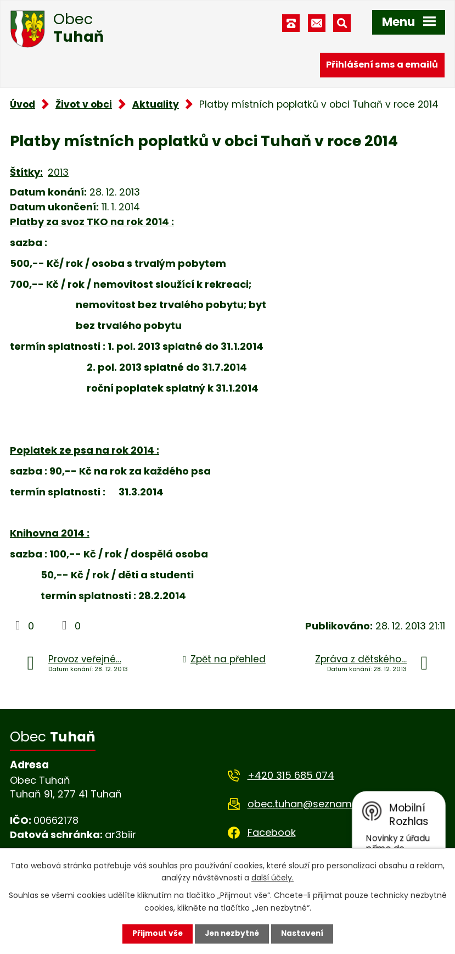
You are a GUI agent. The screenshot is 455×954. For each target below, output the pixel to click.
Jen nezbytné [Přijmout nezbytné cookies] (232, 933)
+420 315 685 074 (291, 775)
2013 (58, 172)
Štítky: (26, 172)
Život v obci (83, 104)
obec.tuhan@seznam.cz (306, 804)
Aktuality (155, 104)
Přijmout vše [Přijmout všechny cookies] (155, 933)
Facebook (272, 832)
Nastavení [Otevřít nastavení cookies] (305, 933)
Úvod (22, 104)
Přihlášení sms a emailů (382, 64)
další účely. (272, 877)
